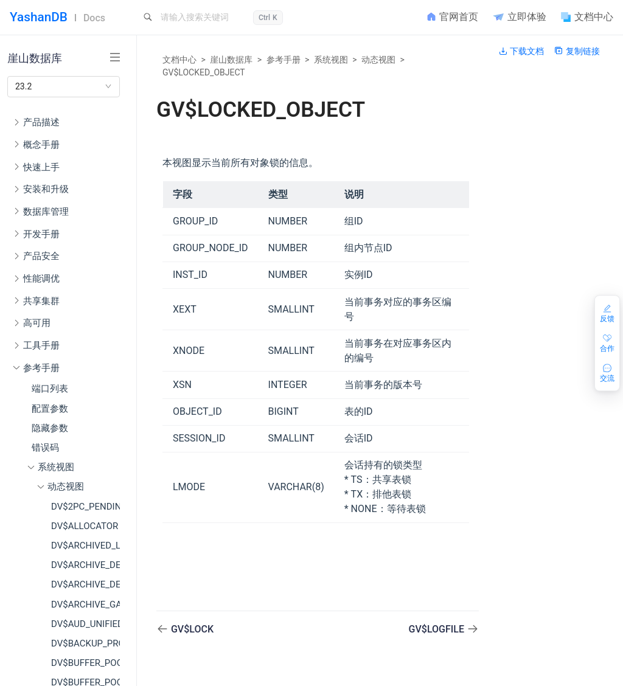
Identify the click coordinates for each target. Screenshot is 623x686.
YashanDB (39, 17)
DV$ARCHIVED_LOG (85, 545)
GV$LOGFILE (438, 629)
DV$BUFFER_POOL (85, 662)
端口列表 (50, 388)
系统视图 (331, 59)
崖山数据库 (231, 59)
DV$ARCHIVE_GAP (85, 604)
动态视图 (378, 59)
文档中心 (179, 59)
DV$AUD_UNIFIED (85, 623)
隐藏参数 (50, 428)
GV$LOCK (192, 629)
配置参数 (50, 408)
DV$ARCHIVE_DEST (85, 565)
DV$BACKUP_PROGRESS (85, 643)
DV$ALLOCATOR (84, 526)
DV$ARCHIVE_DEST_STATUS (85, 584)
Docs (94, 18)
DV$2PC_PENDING (85, 506)
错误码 (45, 447)
